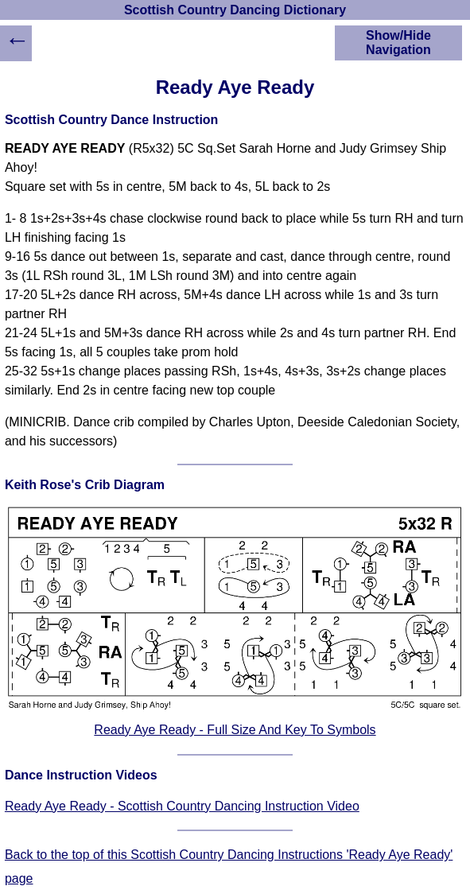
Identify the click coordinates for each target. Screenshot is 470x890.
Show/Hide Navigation (398, 42)
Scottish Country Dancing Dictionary (235, 10)
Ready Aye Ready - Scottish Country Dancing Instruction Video (182, 806)
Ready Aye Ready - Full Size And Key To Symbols (234, 729)
